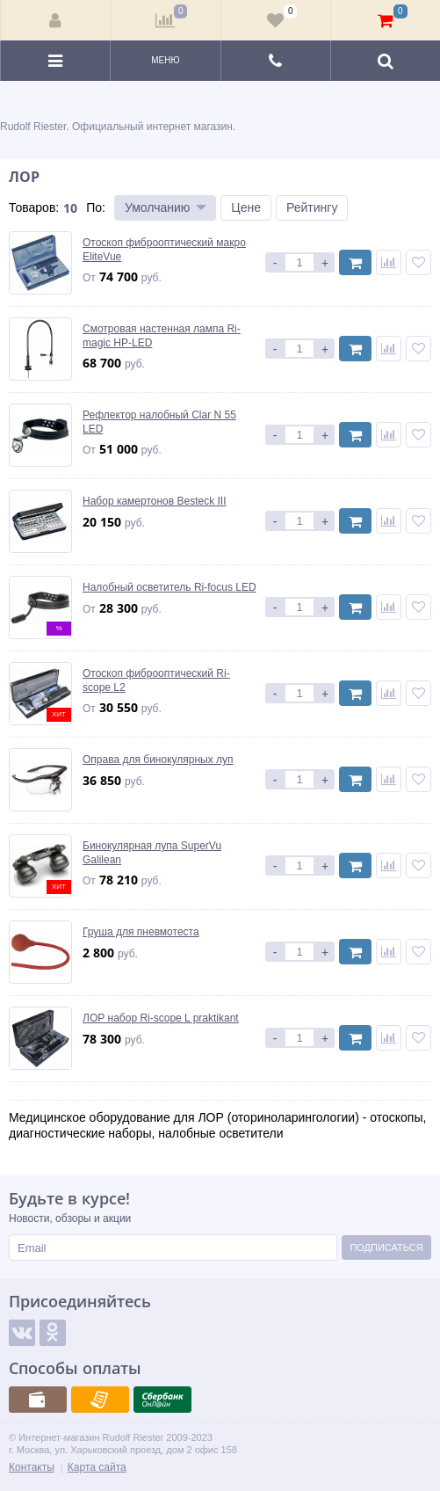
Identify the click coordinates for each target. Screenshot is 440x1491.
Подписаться (386, 1247)
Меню (165, 60)
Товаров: (34, 207)
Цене (246, 207)
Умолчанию (157, 207)
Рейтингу (311, 207)
